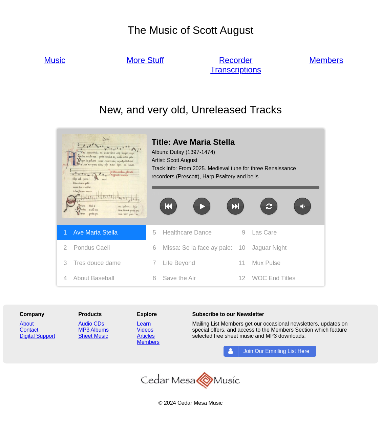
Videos (145, 330)
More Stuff (145, 60)
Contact (29, 330)
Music (54, 60)
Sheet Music (93, 336)
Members (326, 60)
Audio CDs (91, 324)
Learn (144, 324)
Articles (145, 336)
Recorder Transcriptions (235, 65)
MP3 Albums (93, 330)
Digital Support (37, 336)
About (27, 324)
